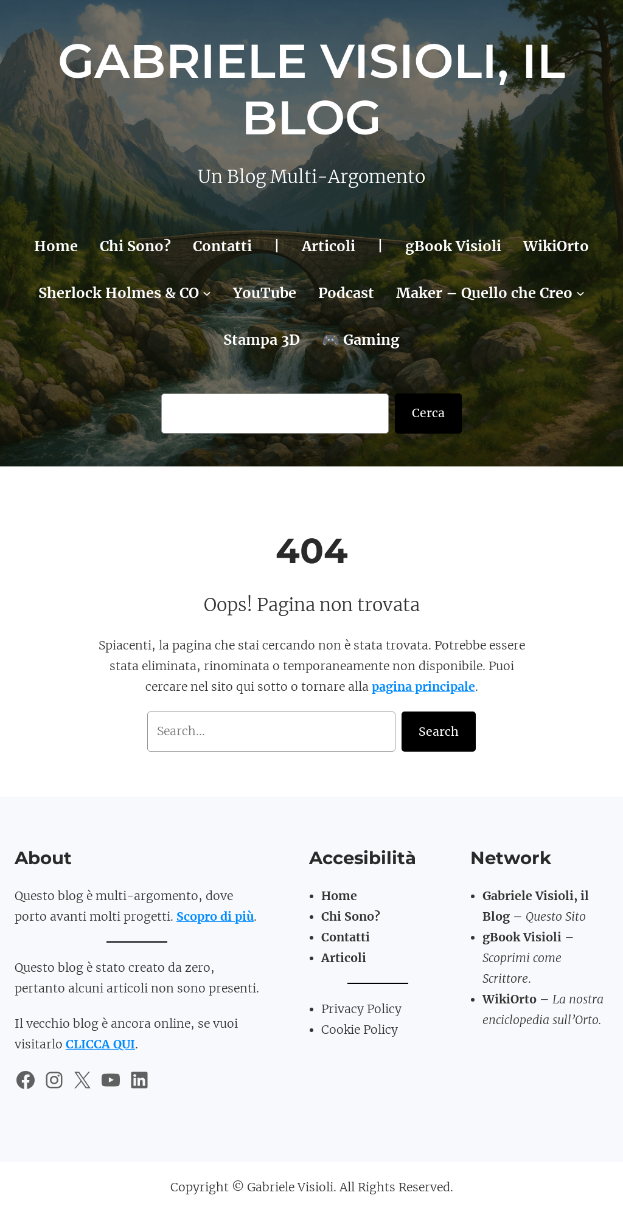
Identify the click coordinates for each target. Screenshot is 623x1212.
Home (339, 895)
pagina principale (423, 686)
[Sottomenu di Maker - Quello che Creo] (580, 292)
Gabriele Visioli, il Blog (311, 89)
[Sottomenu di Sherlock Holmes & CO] (207, 292)
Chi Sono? (350, 916)
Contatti (345, 937)
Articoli (343, 958)
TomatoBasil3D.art (539, 1040)
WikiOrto (509, 999)
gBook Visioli (522, 937)
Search (439, 731)
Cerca (428, 413)
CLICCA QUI (100, 1044)
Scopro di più (215, 916)
